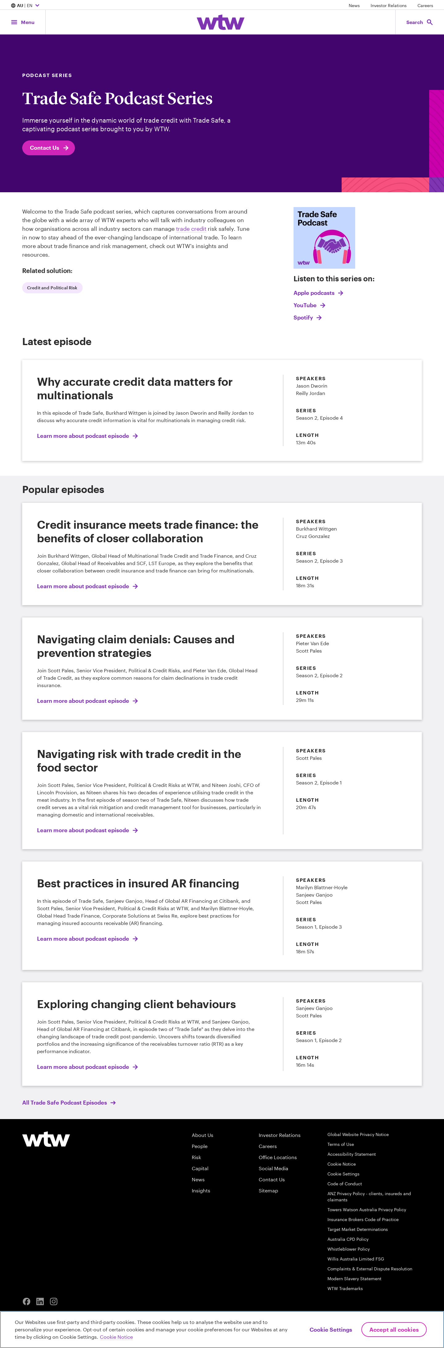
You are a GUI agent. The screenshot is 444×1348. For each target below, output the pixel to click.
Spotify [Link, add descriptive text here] (304, 317)
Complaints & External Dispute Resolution (369, 1268)
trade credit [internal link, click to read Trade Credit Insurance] (191, 228)
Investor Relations (389, 5)
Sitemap (268, 1190)
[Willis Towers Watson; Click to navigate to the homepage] (220, 22)
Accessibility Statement (351, 1154)
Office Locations (278, 1157)
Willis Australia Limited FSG (355, 1258)
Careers (425, 5)
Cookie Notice (341, 1164)
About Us (202, 1135)
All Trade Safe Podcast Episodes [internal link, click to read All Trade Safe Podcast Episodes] (65, 1102)
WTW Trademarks (345, 1288)
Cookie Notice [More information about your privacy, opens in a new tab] (116, 1337)
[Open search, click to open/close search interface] (418, 22)
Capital (200, 1168)
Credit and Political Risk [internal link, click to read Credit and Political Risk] (52, 287)
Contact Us (50, 148)
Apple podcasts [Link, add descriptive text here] (315, 292)
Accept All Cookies (394, 1329)
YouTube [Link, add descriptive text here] (306, 305)
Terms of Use (340, 1144)
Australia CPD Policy (347, 1239)
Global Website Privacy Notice (358, 1134)
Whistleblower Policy (348, 1249)
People (200, 1146)
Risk (196, 1157)
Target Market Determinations (357, 1229)
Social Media (273, 1168)
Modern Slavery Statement (354, 1278)
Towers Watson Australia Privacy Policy (366, 1209)
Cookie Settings (343, 1173)
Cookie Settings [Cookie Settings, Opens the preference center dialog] (331, 1329)
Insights (201, 1190)
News (354, 5)
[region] (222, 1329)
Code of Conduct (344, 1183)
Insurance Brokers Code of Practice (363, 1219)
